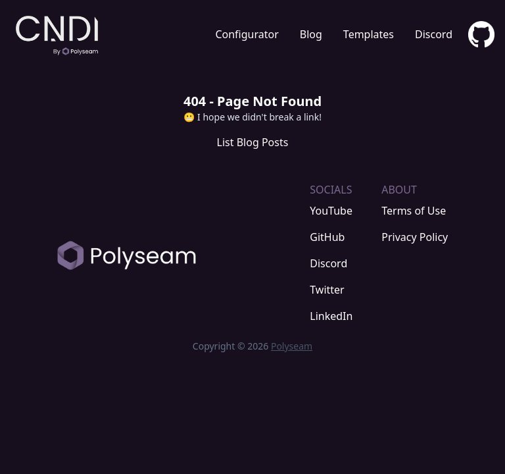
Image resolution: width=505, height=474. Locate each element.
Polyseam (291, 346)
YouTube (331, 210)
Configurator (246, 34)
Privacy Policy (414, 237)
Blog (311, 34)
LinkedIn (331, 316)
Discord (433, 34)
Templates (368, 34)
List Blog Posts (253, 142)
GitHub (327, 237)
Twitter (327, 289)
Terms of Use (413, 210)
